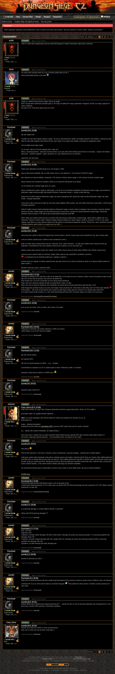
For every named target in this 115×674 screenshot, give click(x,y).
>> (111, 37)
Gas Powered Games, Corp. (82, 659)
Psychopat (11, 127)
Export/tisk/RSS (10, 37)
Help (18, 17)
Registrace (57, 17)
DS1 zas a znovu (46, 21)
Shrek (11, 69)
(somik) (11, 271)
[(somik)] (36, 311)
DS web (9, 17)
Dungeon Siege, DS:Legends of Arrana (27, 21)
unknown (11, 404)
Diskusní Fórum (7, 21)
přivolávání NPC (47, 426)
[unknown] (37, 634)
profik (11, 40)
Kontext (25, 41)
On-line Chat (27, 17)
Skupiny (47, 17)
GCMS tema (25, 474)
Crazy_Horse (11, 622)
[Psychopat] (37, 296)
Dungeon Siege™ (47, 659)
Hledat (38, 17)
